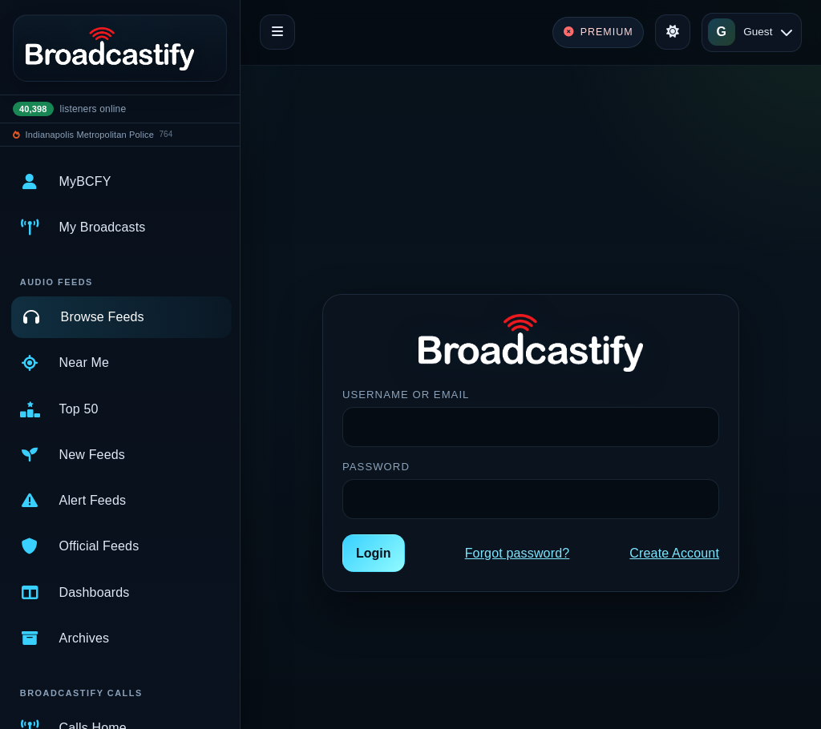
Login (373, 553)
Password (376, 467)
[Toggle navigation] (277, 32)
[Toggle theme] (672, 32)
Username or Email (405, 395)
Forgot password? (517, 553)
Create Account (674, 553)
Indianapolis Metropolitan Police (90, 134)
